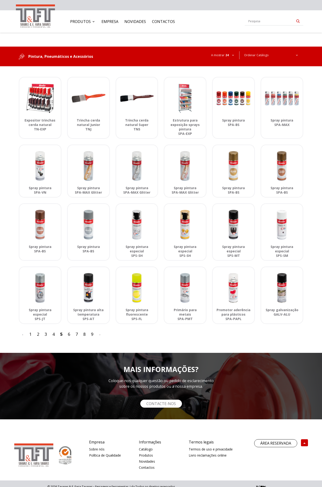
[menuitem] (82, 21)
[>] (100, 334)
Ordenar (250, 55)
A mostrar (217, 55)
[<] (23, 334)
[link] (35, 15)
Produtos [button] (80, 21)
